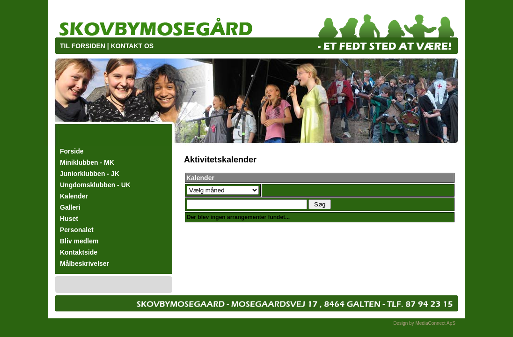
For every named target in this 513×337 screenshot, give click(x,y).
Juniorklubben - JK (89, 173)
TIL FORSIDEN (82, 46)
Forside (72, 151)
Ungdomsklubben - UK (95, 185)
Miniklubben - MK (87, 162)
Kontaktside (78, 252)
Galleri (70, 207)
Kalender (74, 196)
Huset (69, 218)
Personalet (77, 230)
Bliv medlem (79, 241)
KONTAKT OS (132, 46)
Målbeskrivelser (84, 263)
